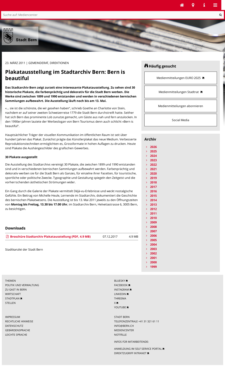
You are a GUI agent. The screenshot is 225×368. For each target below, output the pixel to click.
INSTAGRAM (121, 289)
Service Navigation (204, 5)
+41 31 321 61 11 (149, 321)
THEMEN (10, 280)
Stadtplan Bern (193, 5)
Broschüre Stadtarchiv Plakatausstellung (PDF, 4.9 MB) (48, 236)
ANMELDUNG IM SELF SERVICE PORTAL (138, 348)
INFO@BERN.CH (124, 326)
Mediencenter (182, 5)
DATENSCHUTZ (14, 326)
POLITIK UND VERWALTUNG (22, 285)
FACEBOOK (121, 285)
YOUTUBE (120, 307)
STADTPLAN (12, 298)
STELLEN (10, 303)
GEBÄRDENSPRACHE (17, 330)
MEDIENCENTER (124, 330)
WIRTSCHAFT (13, 294)
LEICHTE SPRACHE (16, 334)
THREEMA (120, 298)
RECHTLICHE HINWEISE (19, 321)
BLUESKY (119, 280)
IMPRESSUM (12, 317)
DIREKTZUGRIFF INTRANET (130, 353)
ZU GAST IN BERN (16, 289)
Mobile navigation (215, 5)
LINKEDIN (120, 294)
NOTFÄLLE (120, 334)
